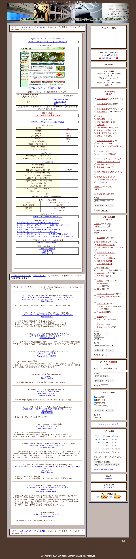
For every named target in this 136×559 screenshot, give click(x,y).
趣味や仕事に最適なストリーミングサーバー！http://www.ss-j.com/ (47, 446)
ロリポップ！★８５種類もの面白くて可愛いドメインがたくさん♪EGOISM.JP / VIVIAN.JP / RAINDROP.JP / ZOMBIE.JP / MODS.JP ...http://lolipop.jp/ (47, 299)
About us (108, 478)
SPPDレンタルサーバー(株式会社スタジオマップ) (47, 42)
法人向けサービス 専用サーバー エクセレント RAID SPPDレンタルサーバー (46, 236)
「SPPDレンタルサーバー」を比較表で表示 (47, 122)
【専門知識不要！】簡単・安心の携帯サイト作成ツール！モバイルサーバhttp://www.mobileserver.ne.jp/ (47, 489)
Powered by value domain (103, 470)
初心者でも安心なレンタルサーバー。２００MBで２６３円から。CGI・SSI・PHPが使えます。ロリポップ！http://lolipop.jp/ (47, 469)
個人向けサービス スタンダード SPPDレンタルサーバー (38, 230)
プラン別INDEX (39, 27)
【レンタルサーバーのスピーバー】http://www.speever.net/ (47, 427)
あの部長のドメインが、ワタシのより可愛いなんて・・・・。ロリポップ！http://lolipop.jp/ (47, 411)
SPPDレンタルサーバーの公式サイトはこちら (48, 87)
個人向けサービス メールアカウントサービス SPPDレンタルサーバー (44, 225)
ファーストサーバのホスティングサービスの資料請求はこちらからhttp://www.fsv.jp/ (47, 316)
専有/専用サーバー (60, 100)
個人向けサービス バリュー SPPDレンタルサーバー (37, 232)
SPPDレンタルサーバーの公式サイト (47, 217)
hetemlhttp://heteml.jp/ (47, 377)
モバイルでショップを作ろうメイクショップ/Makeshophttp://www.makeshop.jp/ (47, 355)
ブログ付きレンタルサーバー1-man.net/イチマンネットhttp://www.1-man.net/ (47, 393)
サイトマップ (108, 487)
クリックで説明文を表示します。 (47, 115)
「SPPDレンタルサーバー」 (47, 243)
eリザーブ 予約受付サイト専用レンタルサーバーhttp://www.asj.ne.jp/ (47, 337)
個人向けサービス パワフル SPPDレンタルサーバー (37, 227)
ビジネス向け (60, 102)
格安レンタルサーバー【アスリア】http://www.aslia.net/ (47, 515)
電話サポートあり (59, 104)
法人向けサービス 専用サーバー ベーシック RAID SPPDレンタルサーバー (45, 234)
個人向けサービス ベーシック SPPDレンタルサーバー (38, 223)
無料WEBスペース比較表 (108, 424)
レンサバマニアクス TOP (21, 27)
